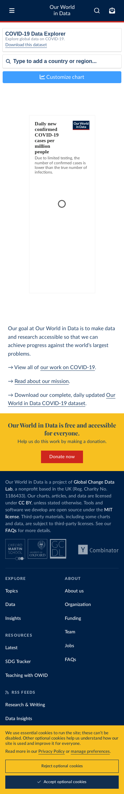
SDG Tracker (18, 661)
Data (10, 604)
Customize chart (62, 77)
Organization (78, 604)
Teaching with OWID (26, 675)
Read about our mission (42, 381)
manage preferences (90, 751)
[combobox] (97, 10)
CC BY (25, 503)
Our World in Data (62, 10)
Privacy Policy (51, 751)
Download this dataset (26, 45)
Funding (73, 618)
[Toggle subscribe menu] (112, 10)
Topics (11, 591)
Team (70, 632)
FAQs (11, 530)
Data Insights (18, 718)
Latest (11, 648)
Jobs (69, 646)
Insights (13, 618)
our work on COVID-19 (67, 367)
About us (74, 591)
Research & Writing (25, 705)
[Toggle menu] (12, 10)
